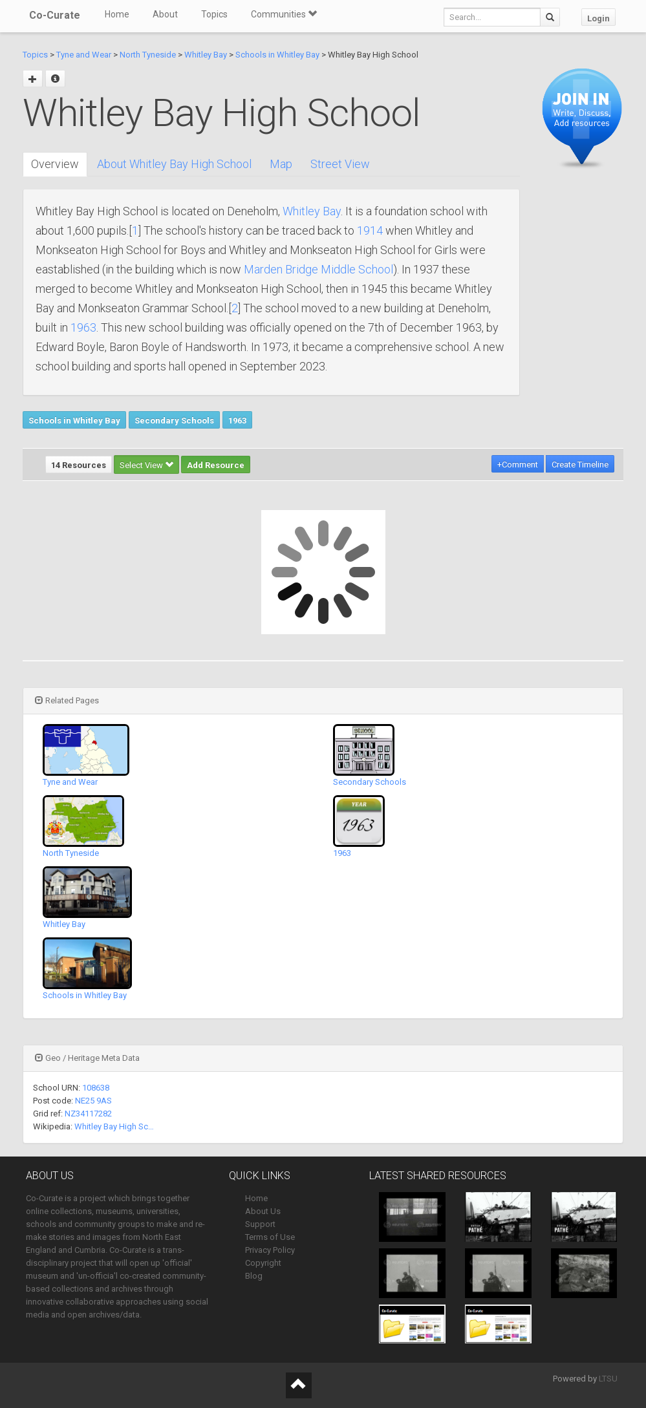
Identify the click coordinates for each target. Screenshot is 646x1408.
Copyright (263, 1263)
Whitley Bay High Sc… (114, 1126)
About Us (263, 1211)
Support (260, 1224)
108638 (95, 1088)
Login (598, 18)
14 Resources (78, 465)
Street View (340, 164)
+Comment (517, 464)
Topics (214, 14)
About (165, 14)
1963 (83, 327)
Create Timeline (580, 464)
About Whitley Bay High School (174, 164)
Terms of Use (270, 1237)
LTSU (608, 1378)
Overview (55, 164)
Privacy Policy (270, 1250)
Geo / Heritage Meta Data (87, 1058)
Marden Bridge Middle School (318, 269)
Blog (254, 1276)
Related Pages (67, 700)
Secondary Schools (174, 420)
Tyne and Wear (83, 54)
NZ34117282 (88, 1113)
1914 (370, 230)
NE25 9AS (93, 1100)
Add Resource (215, 465)
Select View (146, 465)
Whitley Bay (205, 54)
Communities (284, 14)
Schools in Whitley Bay (277, 54)
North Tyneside (148, 54)
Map (281, 164)
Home (117, 14)
